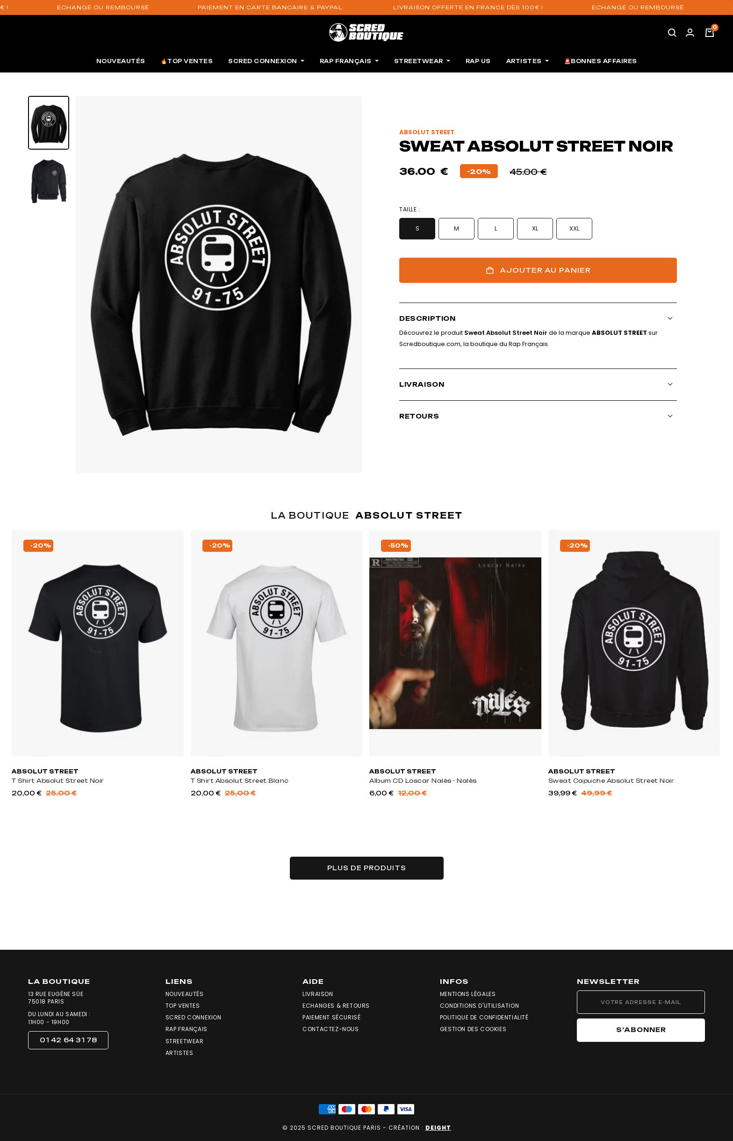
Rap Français (186, 1029)
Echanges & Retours (336, 1006)
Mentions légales (468, 994)
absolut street (426, 132)
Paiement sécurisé (331, 1017)
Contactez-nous (330, 1029)
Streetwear (184, 1041)
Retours (419, 416)
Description (427, 318)
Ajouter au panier (538, 270)
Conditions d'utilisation (479, 1006)
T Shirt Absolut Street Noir (58, 780)
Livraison (421, 384)
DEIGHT (438, 1128)
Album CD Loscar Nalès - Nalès (423, 780)
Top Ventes (182, 1006)
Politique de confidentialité (484, 1017)
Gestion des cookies (473, 1029)
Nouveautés (184, 994)
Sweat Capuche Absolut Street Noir (611, 780)
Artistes (179, 1053)
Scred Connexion (193, 1017)
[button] (68, 1040)
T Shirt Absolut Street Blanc (240, 780)
